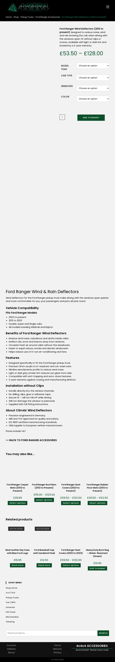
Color (65, 96)
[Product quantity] (62, 117)
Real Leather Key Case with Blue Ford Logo (17, 551)
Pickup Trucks (27, 17)
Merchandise (12, 616)
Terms (57, 645)
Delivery (11, 648)
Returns (57, 648)
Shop (16, 17)
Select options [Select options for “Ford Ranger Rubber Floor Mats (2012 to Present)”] (97, 503)
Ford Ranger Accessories (48, 17)
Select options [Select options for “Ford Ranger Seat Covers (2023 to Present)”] (71, 503)
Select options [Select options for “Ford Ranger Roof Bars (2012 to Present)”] (44, 500)
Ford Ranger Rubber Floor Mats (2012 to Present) (97, 487)
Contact (11, 645)
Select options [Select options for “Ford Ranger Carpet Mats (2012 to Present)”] (18, 503)
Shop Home (11, 588)
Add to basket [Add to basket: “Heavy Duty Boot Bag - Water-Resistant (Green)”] (97, 568)
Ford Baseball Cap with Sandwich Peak (44, 551)
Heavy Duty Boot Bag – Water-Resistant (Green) (97, 553)
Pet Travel (10, 612)
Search (103, 633)
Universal (10, 607)
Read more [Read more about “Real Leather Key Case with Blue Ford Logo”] (17, 565)
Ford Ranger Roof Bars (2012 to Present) (44, 486)
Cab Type (66, 75)
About (11, 652)
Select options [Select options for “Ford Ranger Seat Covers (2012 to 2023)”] (71, 565)
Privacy (57, 652)
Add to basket (91, 117)
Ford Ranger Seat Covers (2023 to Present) (70, 487)
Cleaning (10, 621)
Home (9, 17)
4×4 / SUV (10, 592)
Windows (67, 86)
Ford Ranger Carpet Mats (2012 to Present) (17, 487)
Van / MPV (11, 602)
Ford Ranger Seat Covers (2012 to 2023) (71, 551)
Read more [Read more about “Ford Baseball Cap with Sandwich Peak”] (44, 565)
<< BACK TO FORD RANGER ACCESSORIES (31, 440)
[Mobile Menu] (106, 6)
